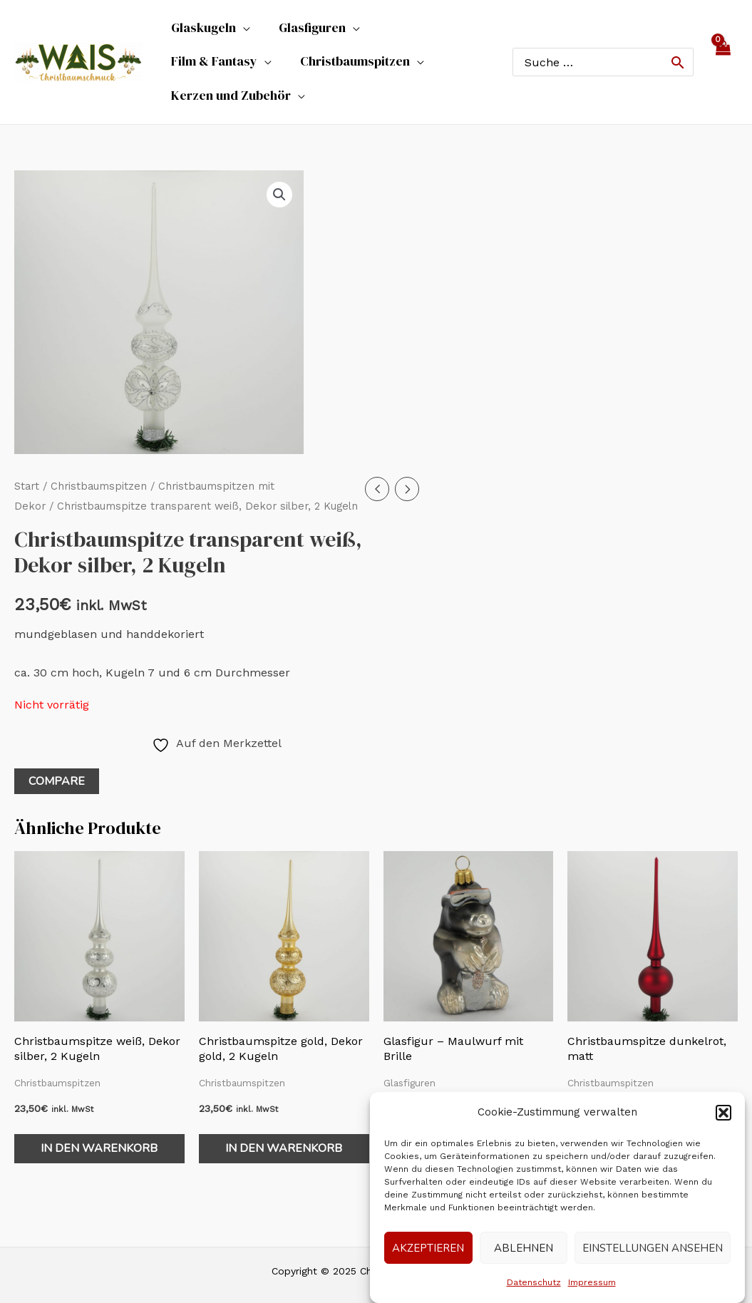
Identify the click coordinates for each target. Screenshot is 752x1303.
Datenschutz (534, 1282)
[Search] (677, 47)
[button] (723, 1113)
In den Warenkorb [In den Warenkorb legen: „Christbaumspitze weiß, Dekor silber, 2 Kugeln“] (99, 1118)
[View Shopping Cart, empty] (723, 47)
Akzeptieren (428, 1248)
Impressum (592, 1282)
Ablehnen (523, 1248)
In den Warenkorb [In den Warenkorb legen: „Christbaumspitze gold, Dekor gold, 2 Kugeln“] (283, 1118)
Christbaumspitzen (99, 456)
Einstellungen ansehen (652, 1248)
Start (26, 456)
